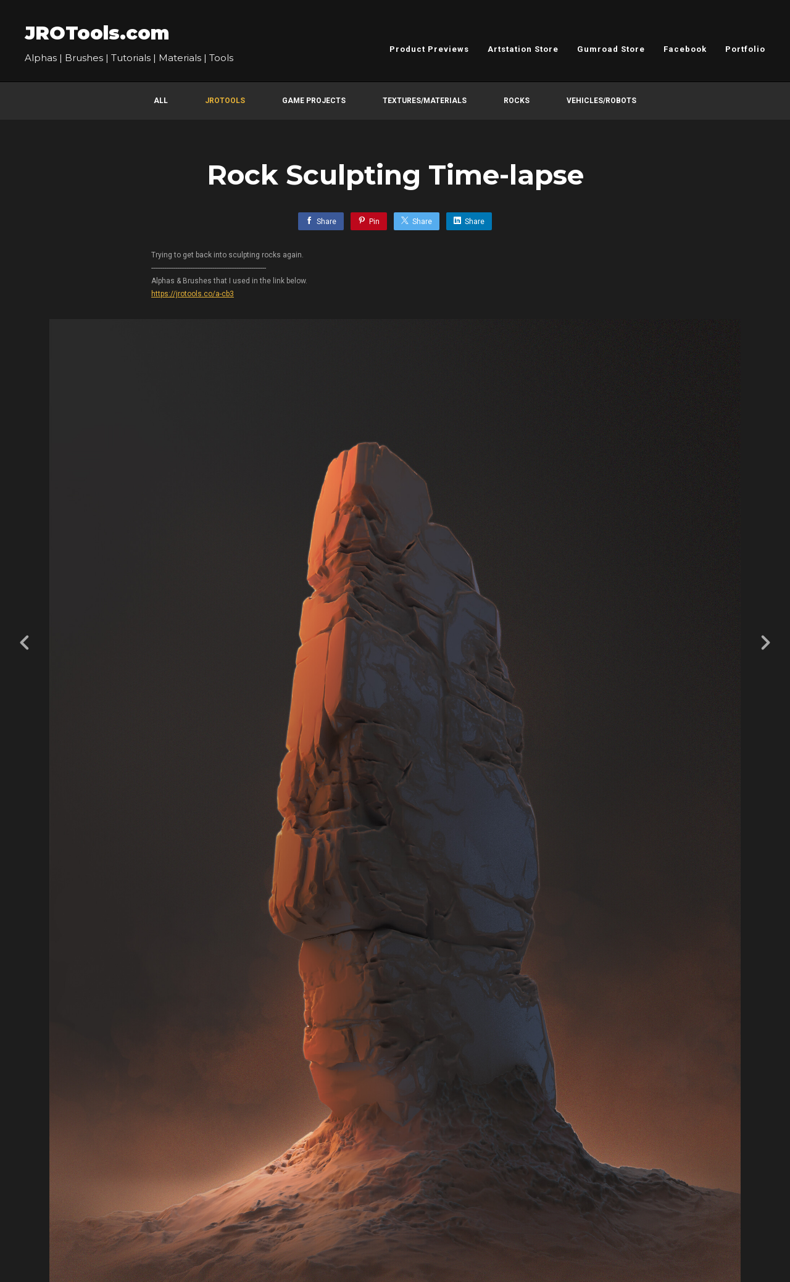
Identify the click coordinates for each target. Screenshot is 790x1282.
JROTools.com (97, 33)
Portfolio (745, 49)
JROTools (225, 100)
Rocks (517, 100)
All (161, 100)
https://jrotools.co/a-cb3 (192, 293)
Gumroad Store (611, 49)
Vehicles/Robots (601, 100)
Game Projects (314, 100)
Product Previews (429, 49)
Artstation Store (523, 49)
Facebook (685, 49)
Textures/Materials (425, 100)
